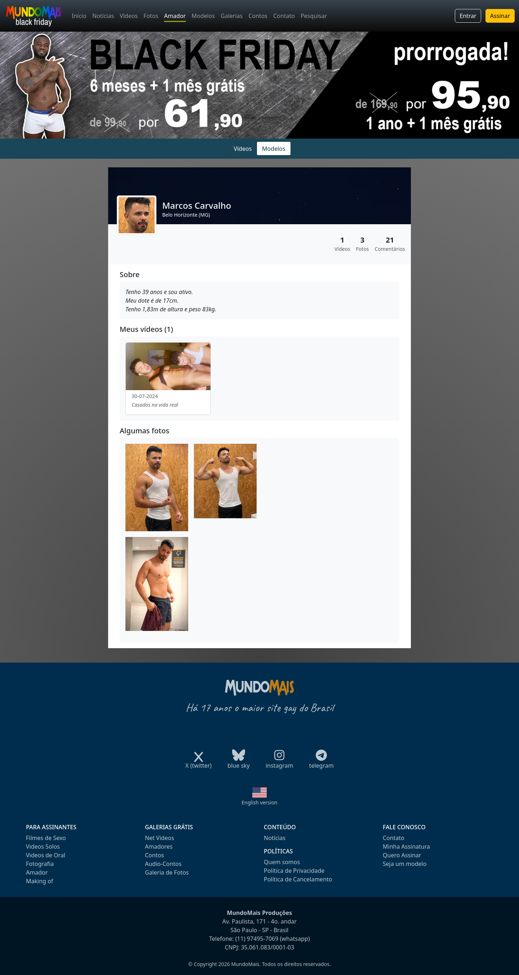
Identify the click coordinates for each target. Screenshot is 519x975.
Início (79, 16)
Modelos (203, 16)
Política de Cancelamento (298, 879)
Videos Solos (43, 846)
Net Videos (159, 838)
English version (259, 802)
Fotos (150, 16)
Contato (284, 16)
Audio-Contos (163, 864)
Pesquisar (314, 16)
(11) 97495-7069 (257, 939)
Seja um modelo (404, 864)
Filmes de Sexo (46, 838)
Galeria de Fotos (167, 872)
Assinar (500, 16)
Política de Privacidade (294, 871)
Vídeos (129, 16)
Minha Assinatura (406, 846)
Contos (257, 16)
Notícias (103, 16)
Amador (175, 16)
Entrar (468, 16)
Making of (39, 881)
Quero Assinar (402, 855)
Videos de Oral (45, 855)
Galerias (232, 16)
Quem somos (282, 862)
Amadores (159, 846)
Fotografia (40, 864)
